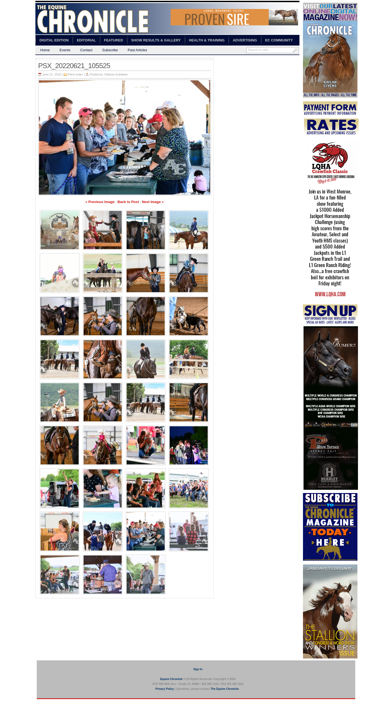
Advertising (245, 40)
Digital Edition (54, 40)
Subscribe (110, 50)
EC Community (279, 40)
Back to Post (128, 202)
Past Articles (137, 50)
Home (45, 50)
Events (65, 50)
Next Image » (153, 202)
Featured (113, 40)
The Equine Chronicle (225, 688)
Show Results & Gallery (156, 40)
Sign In (197, 669)
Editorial (86, 40)
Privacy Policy (164, 688)
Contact (86, 50)
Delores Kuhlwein (116, 74)
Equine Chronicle (171, 679)
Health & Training (207, 40)
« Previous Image (100, 202)
